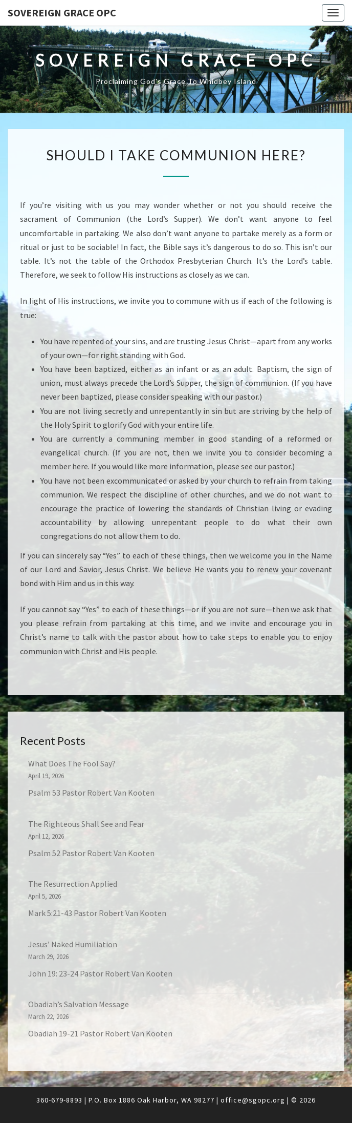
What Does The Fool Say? (72, 763)
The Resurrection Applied (72, 884)
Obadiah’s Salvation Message (78, 1004)
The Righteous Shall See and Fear (86, 824)
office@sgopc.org (253, 1100)
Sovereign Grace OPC (62, 12)
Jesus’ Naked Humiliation (72, 944)
